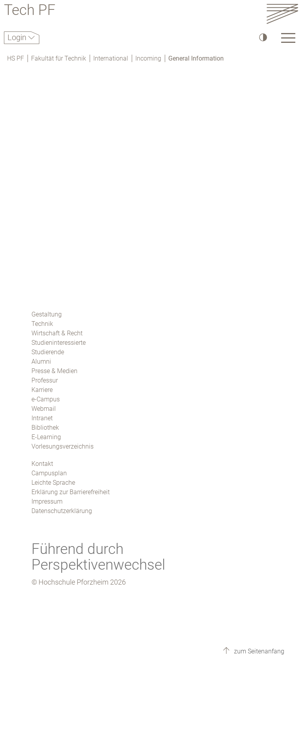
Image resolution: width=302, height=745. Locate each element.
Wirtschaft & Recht (57, 333)
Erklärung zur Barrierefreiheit (70, 492)
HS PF (15, 58)
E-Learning (46, 437)
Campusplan (49, 473)
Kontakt (42, 463)
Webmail (43, 408)
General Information (196, 58)
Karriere (42, 390)
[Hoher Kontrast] (262, 37)
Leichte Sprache (53, 482)
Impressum (47, 501)
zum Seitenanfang (258, 651)
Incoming (148, 58)
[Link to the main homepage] (282, 13)
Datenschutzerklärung (61, 511)
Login (17, 37)
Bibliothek (45, 427)
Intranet (42, 418)
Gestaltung (46, 314)
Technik (42, 323)
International (110, 58)
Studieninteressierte (58, 342)
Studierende (47, 352)
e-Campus (45, 399)
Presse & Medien (54, 371)
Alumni (41, 361)
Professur (44, 380)
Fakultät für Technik (58, 58)
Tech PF (29, 11)
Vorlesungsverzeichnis (62, 446)
